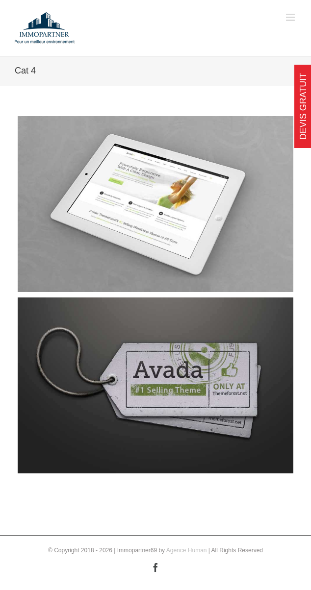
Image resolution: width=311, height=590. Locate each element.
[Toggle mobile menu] (291, 17)
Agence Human (186, 550)
